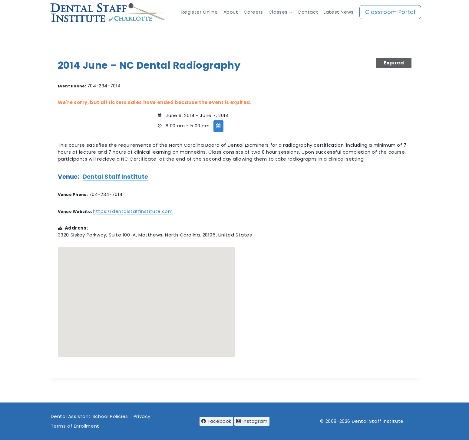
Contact (308, 12)
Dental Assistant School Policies (89, 416)
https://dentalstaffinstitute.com (133, 211)
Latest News (339, 12)
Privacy (142, 416)
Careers (253, 12)
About (230, 12)
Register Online (199, 12)
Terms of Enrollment (75, 426)
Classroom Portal (390, 12)
